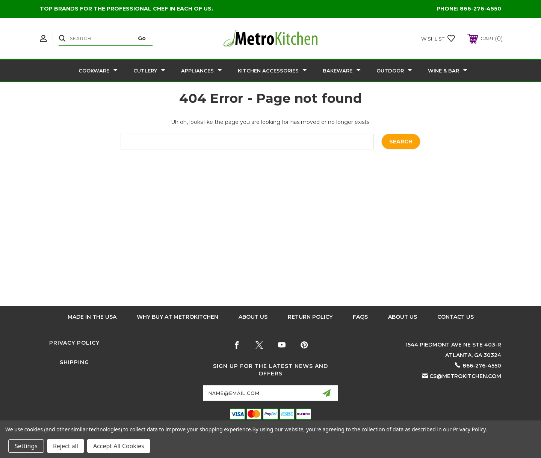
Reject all (65, 446)
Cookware (98, 70)
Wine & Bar (447, 70)
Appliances (201, 70)
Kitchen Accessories (272, 70)
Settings (26, 446)
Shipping (74, 362)
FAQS (360, 316)
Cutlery (149, 70)
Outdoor (394, 70)
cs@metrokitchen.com (465, 376)
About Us (253, 316)
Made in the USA (92, 316)
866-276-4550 (480, 8)
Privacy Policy (74, 342)
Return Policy (310, 316)
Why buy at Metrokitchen (177, 316)
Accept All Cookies (118, 446)
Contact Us (455, 316)
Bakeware (342, 70)
